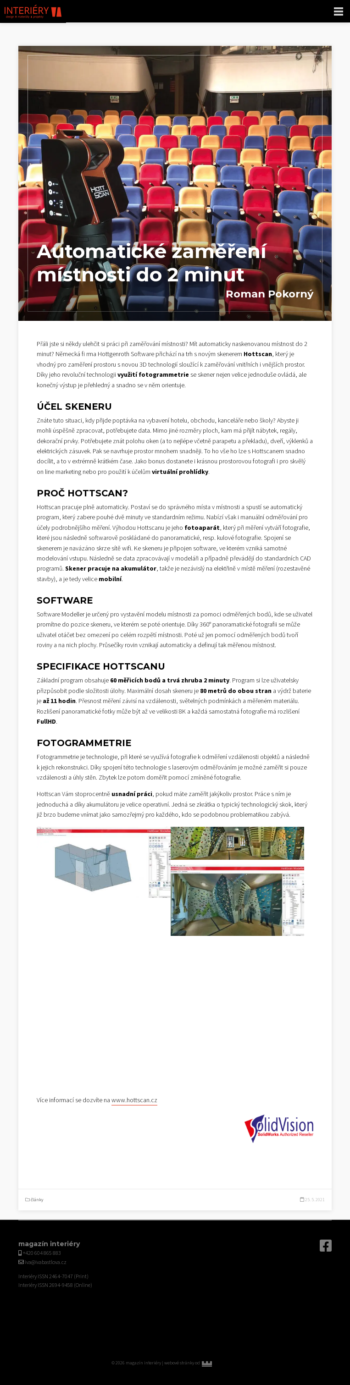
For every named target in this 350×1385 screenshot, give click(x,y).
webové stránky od (201, 1363)
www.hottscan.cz (134, 1100)
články (37, 1200)
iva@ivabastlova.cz (46, 1262)
